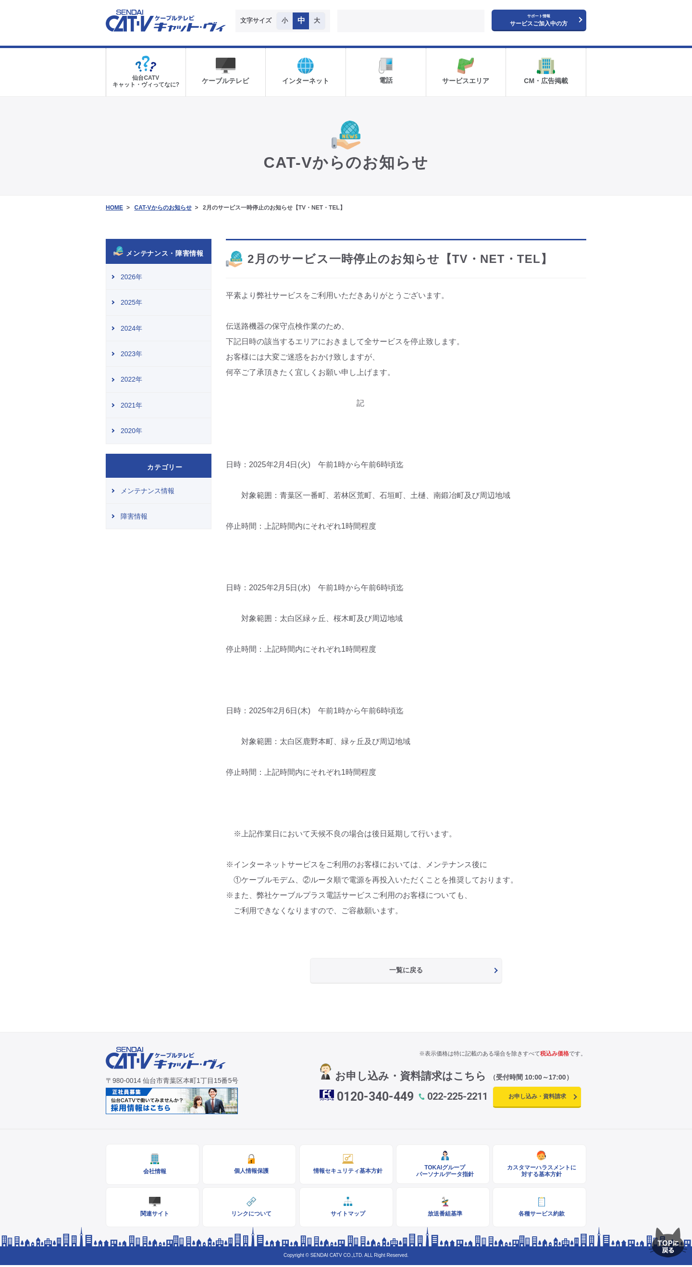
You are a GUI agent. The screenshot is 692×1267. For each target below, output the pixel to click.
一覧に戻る (406, 970)
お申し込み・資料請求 (537, 1096)
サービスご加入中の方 (539, 20)
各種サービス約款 (540, 1215)
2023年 (131, 354)
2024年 (131, 328)
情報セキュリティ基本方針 (346, 1171)
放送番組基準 (442, 1215)
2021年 (131, 405)
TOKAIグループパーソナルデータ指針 (442, 1171)
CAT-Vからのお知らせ (162, 207)
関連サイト (152, 1215)
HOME (114, 207)
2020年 (131, 431)
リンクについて (249, 1215)
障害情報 (134, 516)
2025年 (131, 302)
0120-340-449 (375, 1097)
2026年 (131, 277)
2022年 (131, 379)
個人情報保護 (249, 1171)
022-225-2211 (457, 1096)
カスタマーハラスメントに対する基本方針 (539, 1171)
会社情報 (152, 1171)
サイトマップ (346, 1215)
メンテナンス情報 (147, 491)
